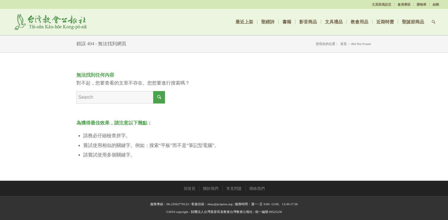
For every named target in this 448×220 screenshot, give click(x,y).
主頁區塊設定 (381, 4)
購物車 (421, 4)
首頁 (343, 44)
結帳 (436, 4)
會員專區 (404, 4)
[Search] (433, 22)
